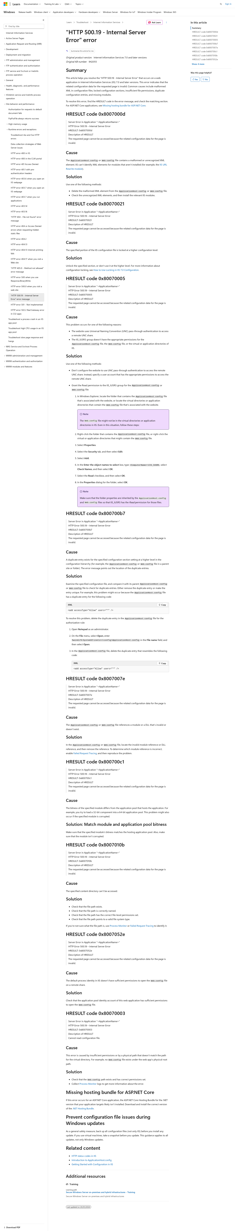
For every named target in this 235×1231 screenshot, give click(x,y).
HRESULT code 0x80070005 (205, 39)
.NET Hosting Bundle (83, 1108)
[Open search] (221, 4)
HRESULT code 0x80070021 (204, 35)
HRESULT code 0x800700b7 (205, 43)
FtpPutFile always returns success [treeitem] (23, 118)
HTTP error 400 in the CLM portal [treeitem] (26, 158)
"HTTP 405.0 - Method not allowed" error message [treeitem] (27, 270)
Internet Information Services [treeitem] (19, 32)
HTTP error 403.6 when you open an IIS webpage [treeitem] (27, 180)
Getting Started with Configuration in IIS (92, 1164)
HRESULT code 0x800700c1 (204, 51)
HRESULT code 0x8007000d (205, 31)
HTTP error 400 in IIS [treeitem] (20, 153)
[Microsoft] (5, 4)
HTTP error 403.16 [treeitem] (19, 211)
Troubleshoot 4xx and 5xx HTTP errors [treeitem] (25, 136)
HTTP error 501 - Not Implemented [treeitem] (27, 304)
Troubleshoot (82, 22)
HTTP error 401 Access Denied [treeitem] (24, 164)
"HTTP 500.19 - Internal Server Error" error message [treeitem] (25, 297)
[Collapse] (43, 20)
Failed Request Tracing (85, 753)
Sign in (228, 3)
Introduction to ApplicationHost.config (92, 1160)
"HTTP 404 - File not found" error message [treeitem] (26, 218)
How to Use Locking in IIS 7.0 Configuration (116, 269)
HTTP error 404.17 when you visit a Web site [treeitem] (27, 261)
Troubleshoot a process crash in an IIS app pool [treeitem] (25, 321)
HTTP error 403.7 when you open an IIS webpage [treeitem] (27, 189)
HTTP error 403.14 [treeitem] (19, 206)
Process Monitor (118, 925)
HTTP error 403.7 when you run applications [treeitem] (25, 198)
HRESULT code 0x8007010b (204, 55)
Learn (69, 22)
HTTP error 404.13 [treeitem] (19, 244)
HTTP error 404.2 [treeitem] (19, 238)
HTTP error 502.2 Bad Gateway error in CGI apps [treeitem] (27, 312)
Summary (196, 27)
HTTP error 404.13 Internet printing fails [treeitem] (27, 251)
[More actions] (166, 22)
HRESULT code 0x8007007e (205, 47)
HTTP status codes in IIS (84, 1155)
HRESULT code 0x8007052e (205, 59)
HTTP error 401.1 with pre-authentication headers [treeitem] (23, 171)
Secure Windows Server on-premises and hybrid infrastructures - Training (100, 1192)
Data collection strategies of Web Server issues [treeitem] (26, 146)
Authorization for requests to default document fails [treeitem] (25, 111)
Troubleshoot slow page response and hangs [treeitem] (25, 339)
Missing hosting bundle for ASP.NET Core (124, 105)
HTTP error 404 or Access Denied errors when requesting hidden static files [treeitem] (26, 230)
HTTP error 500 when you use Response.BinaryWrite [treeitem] (24, 279)
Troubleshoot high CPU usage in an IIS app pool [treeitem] (26, 330)
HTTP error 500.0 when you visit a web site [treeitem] (26, 288)
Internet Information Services (106, 22)
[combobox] (24, 26)
